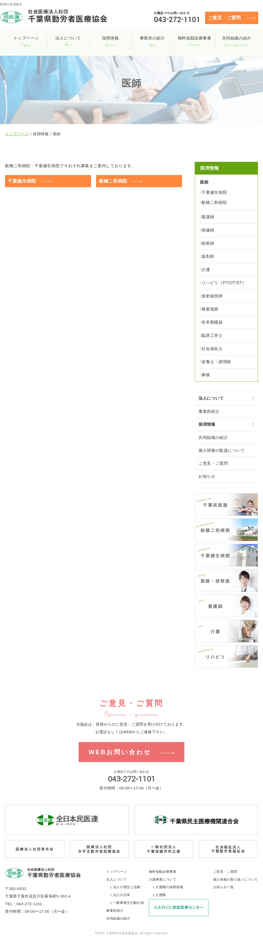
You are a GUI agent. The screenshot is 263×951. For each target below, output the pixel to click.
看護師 (208, 217)
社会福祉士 (212, 348)
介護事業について (163, 880)
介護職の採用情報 (169, 888)
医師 (204, 182)
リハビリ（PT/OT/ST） (224, 283)
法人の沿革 (121, 896)
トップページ (17, 134)
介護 (206, 269)
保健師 (208, 230)
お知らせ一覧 (223, 888)
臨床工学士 (212, 335)
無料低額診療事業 (163, 872)
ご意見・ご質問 (224, 17)
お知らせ (207, 476)
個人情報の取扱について (222, 450)
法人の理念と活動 (127, 888)
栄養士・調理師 (216, 362)
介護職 (161, 896)
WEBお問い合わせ (119, 752)
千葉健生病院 (22, 181)
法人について (116, 880)
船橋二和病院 (113, 181)
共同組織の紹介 (213, 437)
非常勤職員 (212, 322)
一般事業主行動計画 (128, 903)
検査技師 (210, 309)
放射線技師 (212, 296)
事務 (206, 375)
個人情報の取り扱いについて (235, 880)
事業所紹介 (209, 411)
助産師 (208, 243)
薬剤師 (208, 256)
